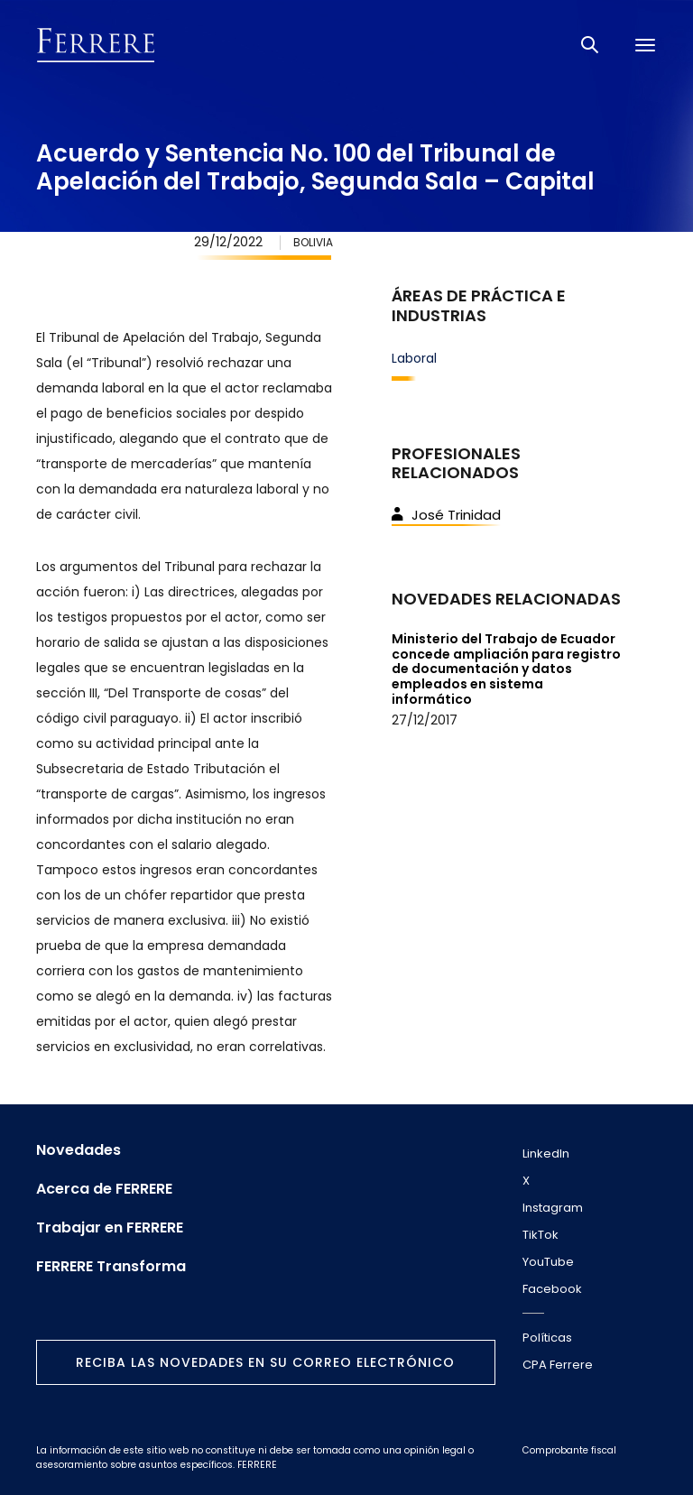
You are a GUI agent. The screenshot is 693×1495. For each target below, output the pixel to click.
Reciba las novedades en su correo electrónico (265, 1362)
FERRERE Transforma (111, 1267)
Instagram (552, 1207)
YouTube (548, 1261)
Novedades (78, 1150)
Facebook (552, 1288)
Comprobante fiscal (569, 1450)
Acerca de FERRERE (104, 1189)
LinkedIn (545, 1153)
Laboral (414, 358)
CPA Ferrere (557, 1364)
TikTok (540, 1234)
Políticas (547, 1337)
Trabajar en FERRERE (109, 1228)
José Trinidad (446, 514)
